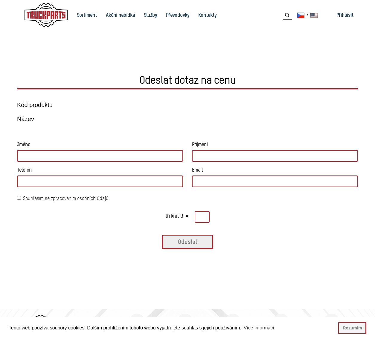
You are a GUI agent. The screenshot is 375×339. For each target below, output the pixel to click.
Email (197, 170)
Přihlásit (344, 15)
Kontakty (207, 15)
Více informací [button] (259, 327)
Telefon (24, 170)
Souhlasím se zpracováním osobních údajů (63, 198)
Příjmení (200, 144)
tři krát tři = (177, 216)
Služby (150, 15)
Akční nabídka (120, 15)
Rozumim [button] (352, 328)
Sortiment (87, 15)
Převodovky (177, 15)
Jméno (23, 144)
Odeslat (187, 241)
